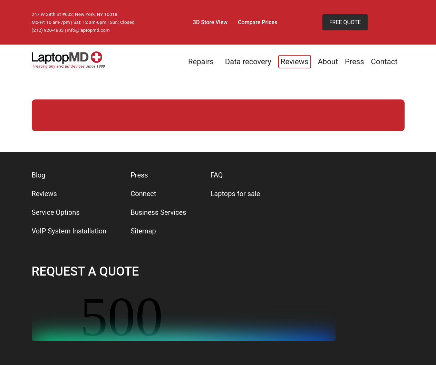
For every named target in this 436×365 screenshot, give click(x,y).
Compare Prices (257, 22)
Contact (384, 61)
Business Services (158, 212)
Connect (143, 194)
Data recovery (248, 61)
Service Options (56, 212)
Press (354, 61)
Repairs (201, 61)
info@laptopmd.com (88, 30)
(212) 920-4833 (48, 30)
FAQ (217, 175)
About (328, 61)
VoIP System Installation (69, 231)
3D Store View (210, 22)
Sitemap (143, 231)
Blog (39, 175)
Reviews (295, 61)
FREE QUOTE (345, 22)
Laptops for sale (235, 194)
